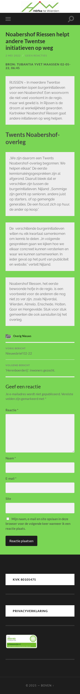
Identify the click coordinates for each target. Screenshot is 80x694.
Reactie (12, 410)
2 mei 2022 (13, 55)
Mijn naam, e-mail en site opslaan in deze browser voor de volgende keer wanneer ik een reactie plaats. (38, 523)
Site (8, 498)
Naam (11, 458)
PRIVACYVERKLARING (30, 611)
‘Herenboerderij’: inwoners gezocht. (40, 368)
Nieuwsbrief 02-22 (40, 351)
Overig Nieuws (22, 336)
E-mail (11, 478)
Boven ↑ (47, 685)
